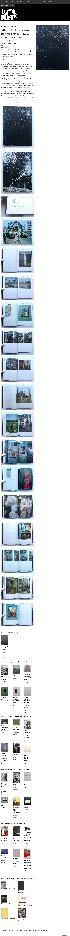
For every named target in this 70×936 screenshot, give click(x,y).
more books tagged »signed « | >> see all (14, 662)
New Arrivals (4, 1)
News (58, 1)
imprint (16, 930)
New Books (12, 1)
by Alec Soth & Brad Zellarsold (4, 701)
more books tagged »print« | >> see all (13, 823)
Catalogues (52, 1)
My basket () (4, 5)
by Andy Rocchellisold (15, 787)
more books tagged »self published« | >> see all (16, 716)
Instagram (44, 930)
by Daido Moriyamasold (15, 678)
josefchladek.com (65, 935)
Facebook (36, 930)
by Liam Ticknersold (27, 758)
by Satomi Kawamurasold (16, 757)
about (21, 930)
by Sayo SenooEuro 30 (27, 677)
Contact (12, 5)
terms (30, 930)
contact (25, 930)
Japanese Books (38, 1)
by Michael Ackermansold (3, 807)
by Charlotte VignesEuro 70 (4, 840)
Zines (45, 1)
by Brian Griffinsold (27, 865)
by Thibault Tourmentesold (27, 735)
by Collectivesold (16, 842)
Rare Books (28, 1)
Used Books (20, 1)
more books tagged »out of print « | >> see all (15, 769)
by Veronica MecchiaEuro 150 (4, 859)
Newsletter (64, 1)
